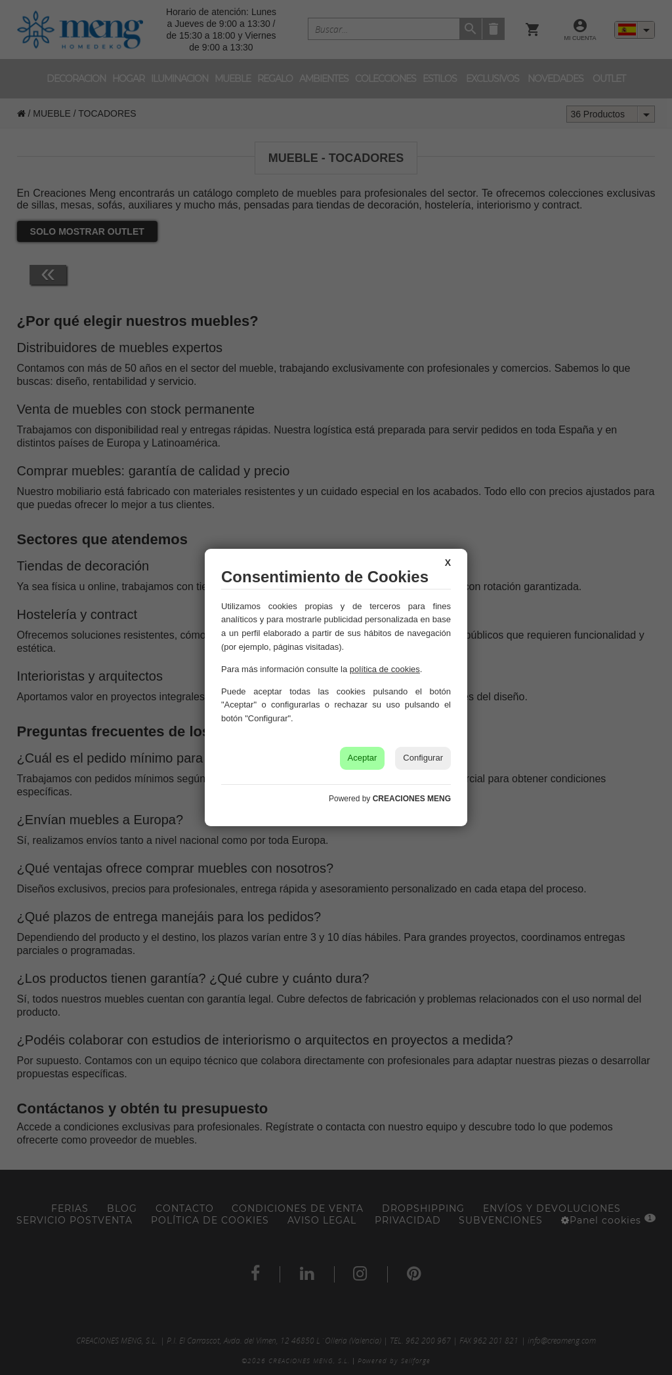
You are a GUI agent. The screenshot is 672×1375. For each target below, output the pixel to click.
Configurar (423, 758)
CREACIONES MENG (412, 798)
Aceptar (362, 758)
